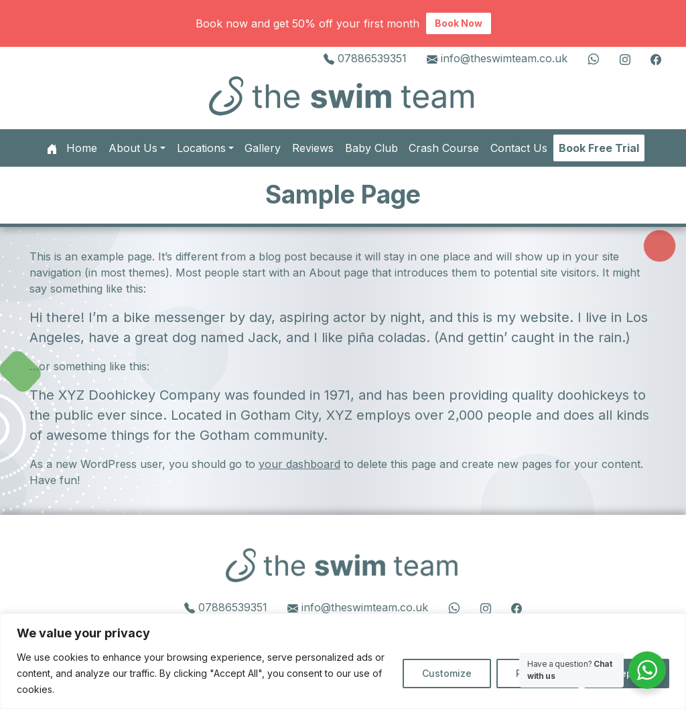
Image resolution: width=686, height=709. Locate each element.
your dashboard (299, 464)
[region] (343, 661)
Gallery (263, 148)
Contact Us (518, 148)
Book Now (458, 23)
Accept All (627, 673)
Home (72, 148)
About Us (133, 148)
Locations (201, 148)
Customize (447, 673)
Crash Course (444, 148)
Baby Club (371, 148)
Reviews (313, 148)
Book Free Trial (599, 148)
